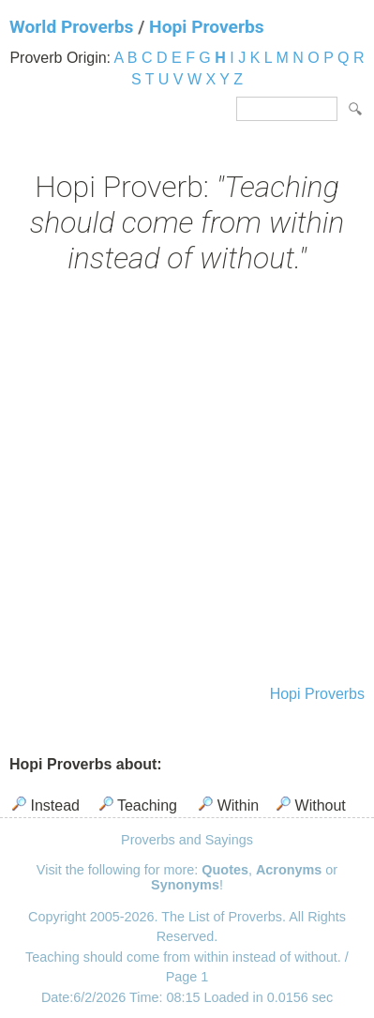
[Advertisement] (187, 482)
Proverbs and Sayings (187, 839)
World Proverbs (71, 27)
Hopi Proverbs (206, 27)
